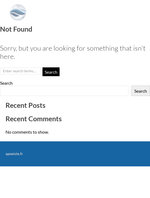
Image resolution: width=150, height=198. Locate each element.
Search (6, 83)
